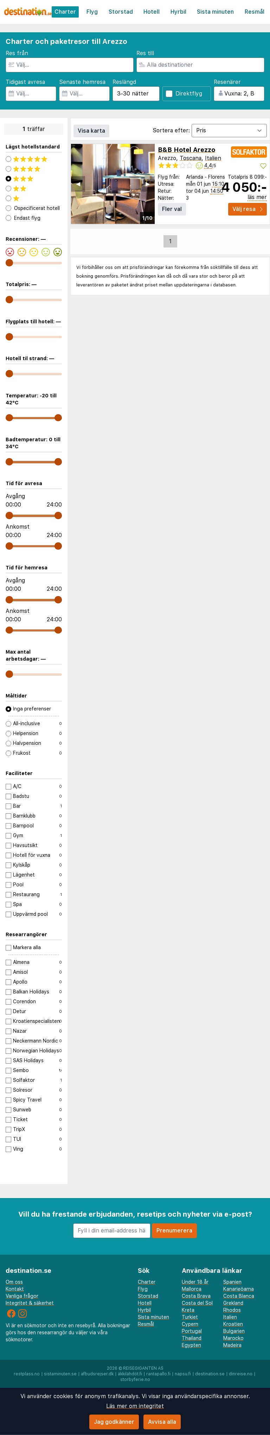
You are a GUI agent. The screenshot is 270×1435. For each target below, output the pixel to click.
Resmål (254, 11)
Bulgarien (234, 1331)
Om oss (14, 1282)
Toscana (190, 158)
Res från (17, 53)
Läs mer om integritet (135, 1406)
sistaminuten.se (60, 1373)
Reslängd (124, 82)
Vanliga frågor (22, 1296)
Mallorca (191, 1289)
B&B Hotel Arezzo (186, 149)
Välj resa (247, 209)
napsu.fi (183, 1373)
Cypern (190, 1324)
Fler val (172, 209)
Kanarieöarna (238, 1289)
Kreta (188, 1310)
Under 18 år (195, 1282)
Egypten (191, 1345)
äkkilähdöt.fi (130, 1373)
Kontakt (15, 1289)
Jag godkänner (114, 1422)
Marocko (233, 1338)
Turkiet (190, 1317)
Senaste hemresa (82, 82)
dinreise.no (240, 1373)
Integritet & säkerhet (30, 1303)
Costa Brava (196, 1296)
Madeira (232, 1345)
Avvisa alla (162, 1422)
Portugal (192, 1331)
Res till (145, 53)
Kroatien (233, 1324)
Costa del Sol (197, 1303)
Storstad (121, 11)
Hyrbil (178, 11)
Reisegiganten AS (143, 1368)
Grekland (233, 1303)
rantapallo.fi (158, 1373)
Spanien (232, 1282)
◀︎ (78, 183)
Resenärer (227, 82)
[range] (9, 262)
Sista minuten (215, 11)
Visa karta (91, 130)
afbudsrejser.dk (97, 1373)
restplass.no (27, 1373)
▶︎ (148, 183)
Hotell (151, 11)
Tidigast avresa (25, 82)
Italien (213, 158)
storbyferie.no (135, 1379)
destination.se (210, 1373)
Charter (65, 11)
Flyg (92, 11)
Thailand (191, 1338)
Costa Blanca (238, 1296)
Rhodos (232, 1310)
